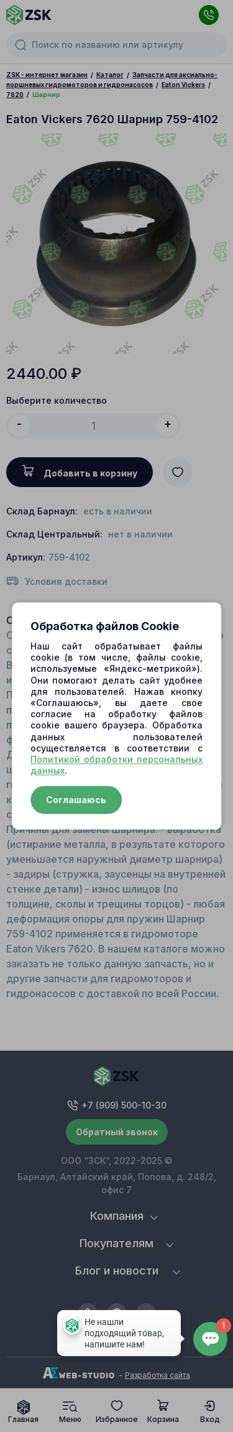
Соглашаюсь (76, 800)
